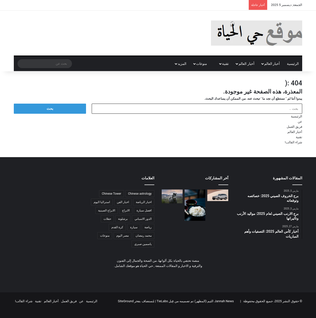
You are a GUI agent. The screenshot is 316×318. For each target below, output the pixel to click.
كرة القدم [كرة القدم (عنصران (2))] (117, 227)
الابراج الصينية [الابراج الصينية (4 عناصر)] (106, 210)
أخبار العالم (272, 64)
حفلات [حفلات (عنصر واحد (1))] (107, 219)
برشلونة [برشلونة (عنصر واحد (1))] (123, 219)
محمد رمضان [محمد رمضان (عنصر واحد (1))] (144, 235)
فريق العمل (294, 127)
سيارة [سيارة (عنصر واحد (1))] (134, 227)
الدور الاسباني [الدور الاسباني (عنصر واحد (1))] (143, 219)
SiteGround (126, 301)
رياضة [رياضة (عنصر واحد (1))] (148, 227)
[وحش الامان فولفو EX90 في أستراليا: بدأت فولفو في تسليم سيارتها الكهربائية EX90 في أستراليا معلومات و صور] (217, 195)
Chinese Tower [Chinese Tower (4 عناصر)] (111, 193)
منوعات (204, 64)
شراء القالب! (293, 142)
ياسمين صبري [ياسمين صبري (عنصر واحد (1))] (143, 244)
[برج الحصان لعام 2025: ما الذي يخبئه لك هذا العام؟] (172, 196)
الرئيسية (293, 64)
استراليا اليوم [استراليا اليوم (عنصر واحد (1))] (102, 202)
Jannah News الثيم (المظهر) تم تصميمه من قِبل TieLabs (195, 301)
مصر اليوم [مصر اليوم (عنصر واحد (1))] (122, 235)
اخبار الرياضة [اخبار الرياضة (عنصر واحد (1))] (144, 202)
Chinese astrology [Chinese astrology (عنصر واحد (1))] (140, 193)
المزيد (182, 64)
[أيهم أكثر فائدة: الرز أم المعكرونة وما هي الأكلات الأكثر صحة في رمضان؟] (195, 205)
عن (300, 121)
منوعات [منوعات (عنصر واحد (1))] (104, 235)
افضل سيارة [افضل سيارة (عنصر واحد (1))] (144, 210)
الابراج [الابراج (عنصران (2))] (126, 210)
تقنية (225, 64)
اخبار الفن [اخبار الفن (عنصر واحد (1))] (123, 202)
